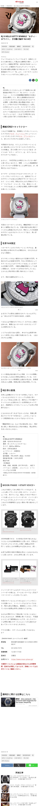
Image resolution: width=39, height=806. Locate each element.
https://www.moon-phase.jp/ (22, 659)
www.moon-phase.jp (25, 530)
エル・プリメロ (24, 136)
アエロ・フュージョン (17, 134)
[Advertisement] (19, 722)
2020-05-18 (4, 43)
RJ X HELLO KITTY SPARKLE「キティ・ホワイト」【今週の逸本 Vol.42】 (19, 37)
